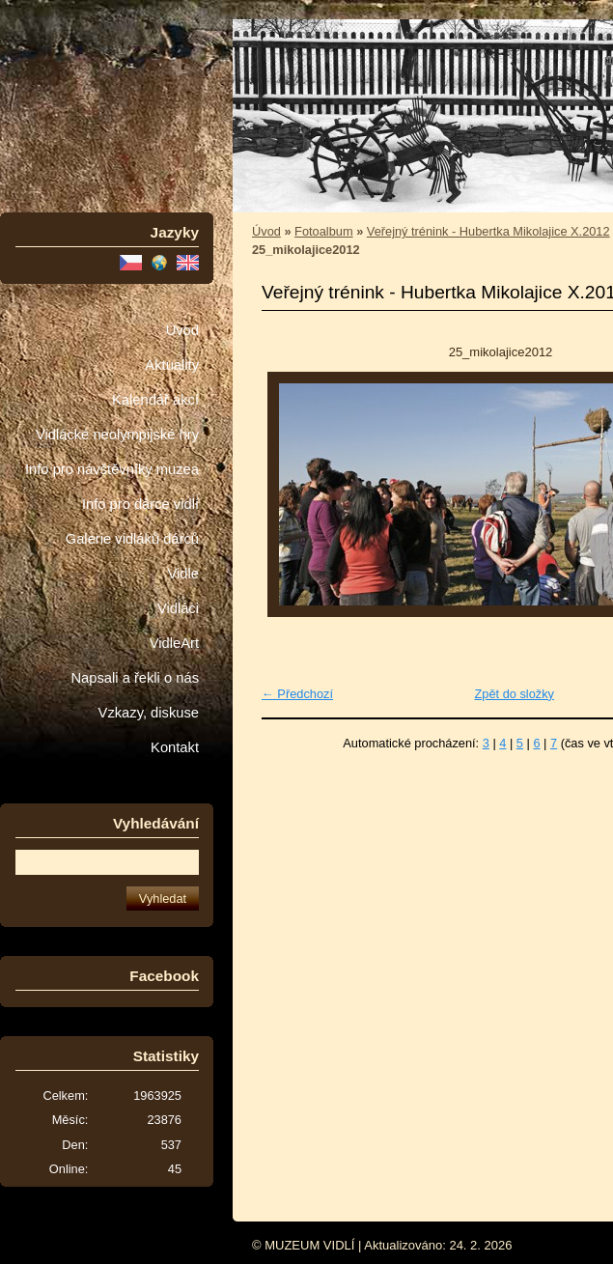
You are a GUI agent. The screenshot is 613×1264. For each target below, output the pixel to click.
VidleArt (174, 643)
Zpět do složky (514, 694)
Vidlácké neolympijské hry (117, 434)
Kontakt (175, 747)
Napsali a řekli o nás (134, 678)
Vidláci (178, 608)
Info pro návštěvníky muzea (112, 469)
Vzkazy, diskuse (148, 712)
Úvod (182, 330)
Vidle (183, 573)
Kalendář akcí (155, 399)
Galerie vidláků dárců (132, 539)
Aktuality (172, 365)
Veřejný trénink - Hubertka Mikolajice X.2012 (488, 231)
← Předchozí (297, 694)
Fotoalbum (323, 231)
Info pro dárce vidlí (140, 504)
